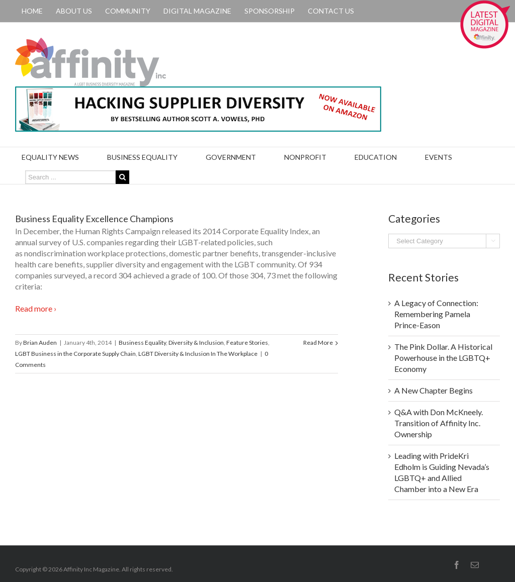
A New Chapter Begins (433, 390)
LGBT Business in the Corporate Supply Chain (75, 353)
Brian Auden (40, 342)
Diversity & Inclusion (196, 342)
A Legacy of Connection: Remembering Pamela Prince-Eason (436, 314)
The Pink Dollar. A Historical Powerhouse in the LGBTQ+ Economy (443, 357)
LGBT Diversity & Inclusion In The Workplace (198, 353)
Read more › (35, 308)
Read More (318, 342)
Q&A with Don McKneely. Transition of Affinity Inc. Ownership (438, 423)
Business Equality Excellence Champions (94, 218)
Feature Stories (247, 342)
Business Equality (142, 342)
